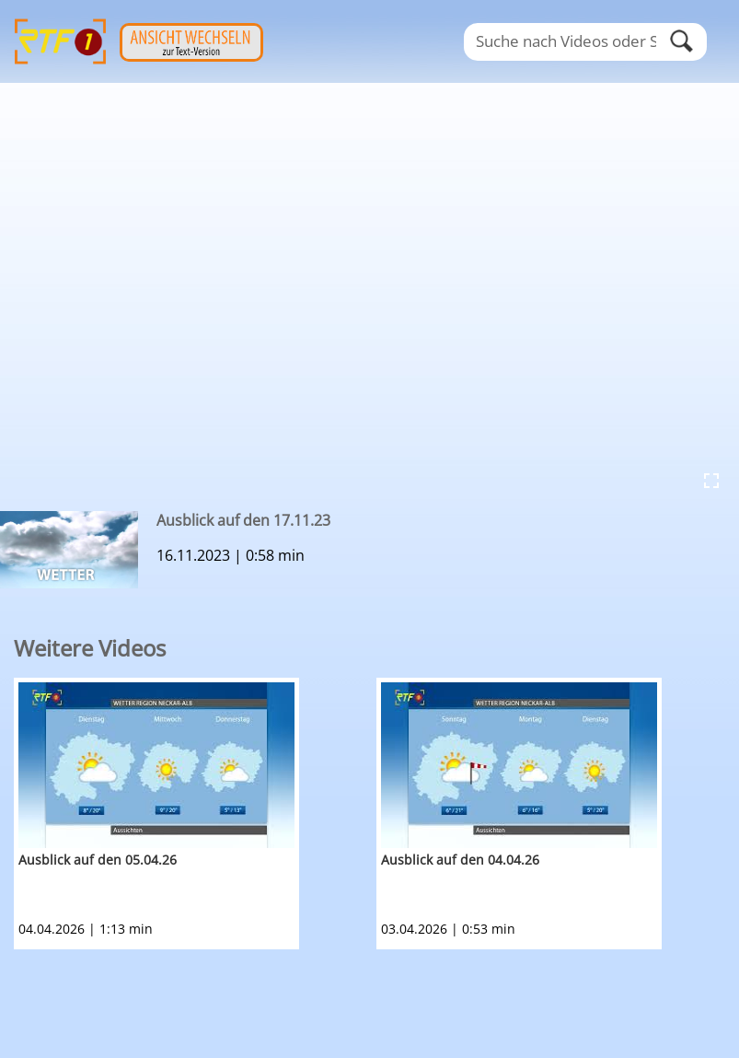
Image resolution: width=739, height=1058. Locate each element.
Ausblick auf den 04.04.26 (460, 859)
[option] (195, 813)
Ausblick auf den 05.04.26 (97, 859)
